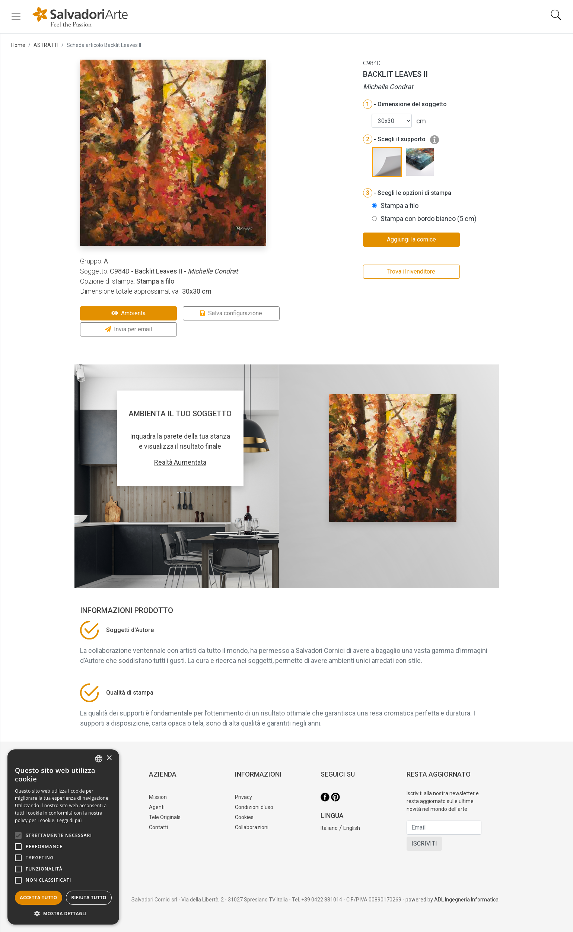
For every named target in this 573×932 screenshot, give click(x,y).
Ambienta (128, 313)
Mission (158, 797)
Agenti (157, 807)
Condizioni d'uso (254, 807)
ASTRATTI (46, 45)
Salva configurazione (231, 313)
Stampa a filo (399, 205)
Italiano (329, 828)
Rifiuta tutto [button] (88, 897)
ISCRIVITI (424, 843)
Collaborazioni (251, 827)
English (351, 828)
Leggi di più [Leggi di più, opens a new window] (69, 820)
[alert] (63, 837)
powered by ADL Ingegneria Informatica (452, 900)
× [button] (109, 758)
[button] (63, 913)
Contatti (158, 827)
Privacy (243, 797)
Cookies (244, 817)
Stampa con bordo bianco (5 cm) (429, 218)
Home (18, 45)
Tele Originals (165, 817)
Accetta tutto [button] (38, 897)
